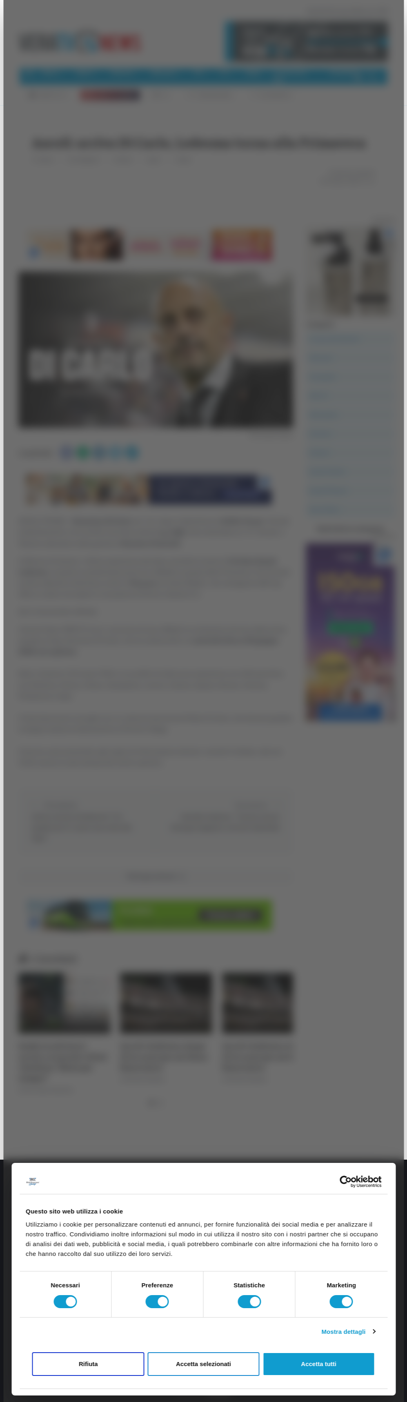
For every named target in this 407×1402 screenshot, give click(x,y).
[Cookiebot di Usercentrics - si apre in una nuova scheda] (345, 1182)
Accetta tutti (318, 1363)
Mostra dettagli (343, 1331)
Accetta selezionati (203, 1363)
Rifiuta (88, 1363)
